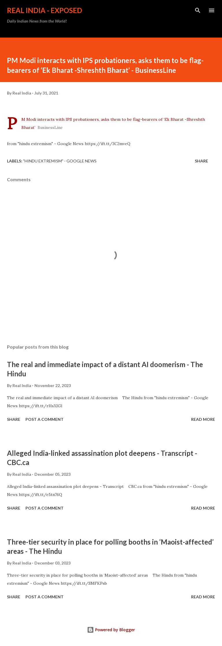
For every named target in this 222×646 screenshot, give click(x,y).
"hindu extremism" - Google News (60, 160)
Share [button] (201, 160)
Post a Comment (44, 419)
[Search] (197, 10)
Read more (203, 419)
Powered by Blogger (111, 629)
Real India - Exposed (44, 10)
